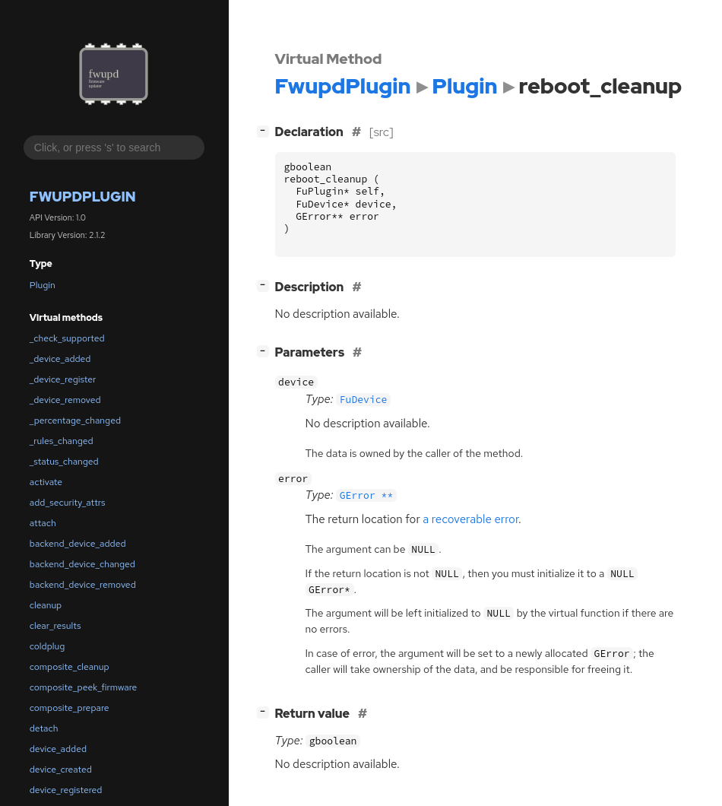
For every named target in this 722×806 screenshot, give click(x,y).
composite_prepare (69, 708)
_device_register (63, 379)
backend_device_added (78, 544)
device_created (61, 769)
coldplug (47, 646)
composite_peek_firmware (84, 687)
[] (265, 130)
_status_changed (64, 461)
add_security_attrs (68, 503)
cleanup (46, 605)
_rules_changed (61, 441)
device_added (58, 749)
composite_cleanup (69, 667)
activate (46, 482)
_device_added (60, 359)
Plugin (42, 285)
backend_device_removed (83, 585)
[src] (381, 132)
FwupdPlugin (83, 196)
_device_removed (65, 400)
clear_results (55, 626)
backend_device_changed (82, 564)
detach (44, 728)
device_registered (66, 790)
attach (43, 523)
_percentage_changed (75, 420)
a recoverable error (470, 519)
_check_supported (67, 338)
